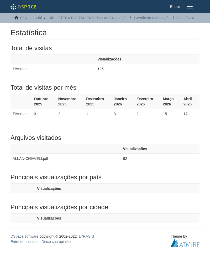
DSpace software (24, 236)
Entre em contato (24, 241)
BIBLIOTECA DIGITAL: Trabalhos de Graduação (88, 18)
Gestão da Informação (152, 18)
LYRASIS (86, 236)
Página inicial (31, 18)
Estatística (185, 18)
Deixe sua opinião (56, 241)
